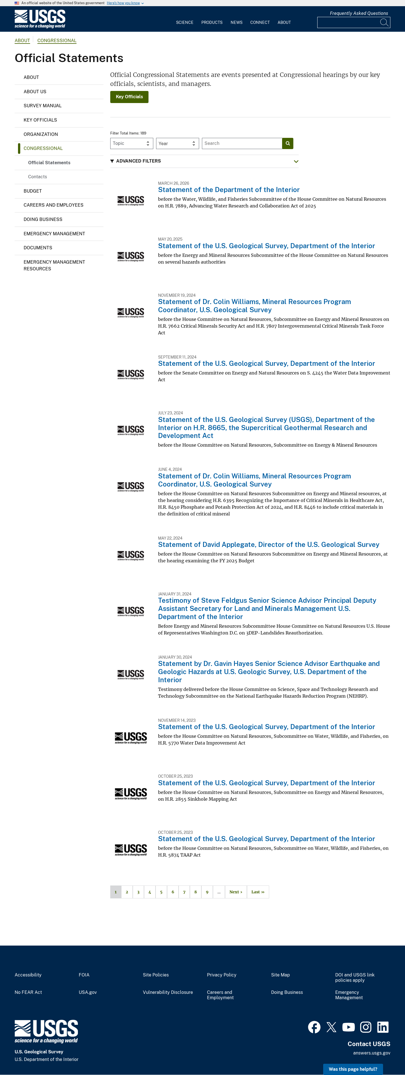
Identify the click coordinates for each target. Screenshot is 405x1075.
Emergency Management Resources (54, 265)
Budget (33, 191)
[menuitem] (184, 19)
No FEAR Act (28, 992)
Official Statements (49, 162)
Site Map (280, 975)
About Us (35, 91)
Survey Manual (43, 105)
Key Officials (40, 120)
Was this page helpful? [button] (353, 1069)
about (22, 40)
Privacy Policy (222, 975)
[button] (204, 161)
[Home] (40, 27)
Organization (41, 134)
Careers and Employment (220, 995)
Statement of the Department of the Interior (229, 189)
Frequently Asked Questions (359, 13)
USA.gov (88, 992)
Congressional (56, 40)
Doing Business (43, 219)
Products (211, 22)
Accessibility (28, 975)
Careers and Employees (54, 205)
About (284, 22)
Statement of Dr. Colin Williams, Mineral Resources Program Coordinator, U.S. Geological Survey (254, 306)
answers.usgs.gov (371, 1053)
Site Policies (156, 975)
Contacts (37, 176)
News (236, 22)
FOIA (84, 975)
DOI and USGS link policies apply (355, 978)
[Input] (353, 22)
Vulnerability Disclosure (168, 992)
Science (185, 22)
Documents (38, 247)
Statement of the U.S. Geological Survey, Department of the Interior (266, 246)
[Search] (384, 22)
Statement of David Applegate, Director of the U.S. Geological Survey (268, 544)
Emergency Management (54, 233)
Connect (260, 22)
